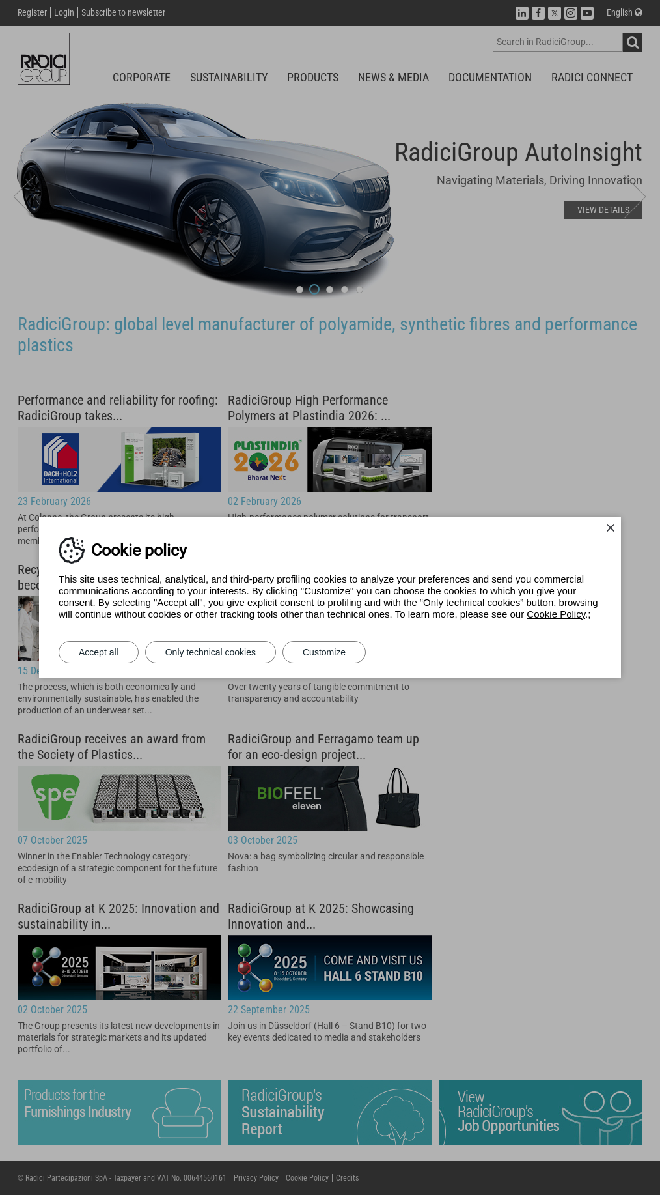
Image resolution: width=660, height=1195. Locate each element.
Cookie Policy (556, 614)
